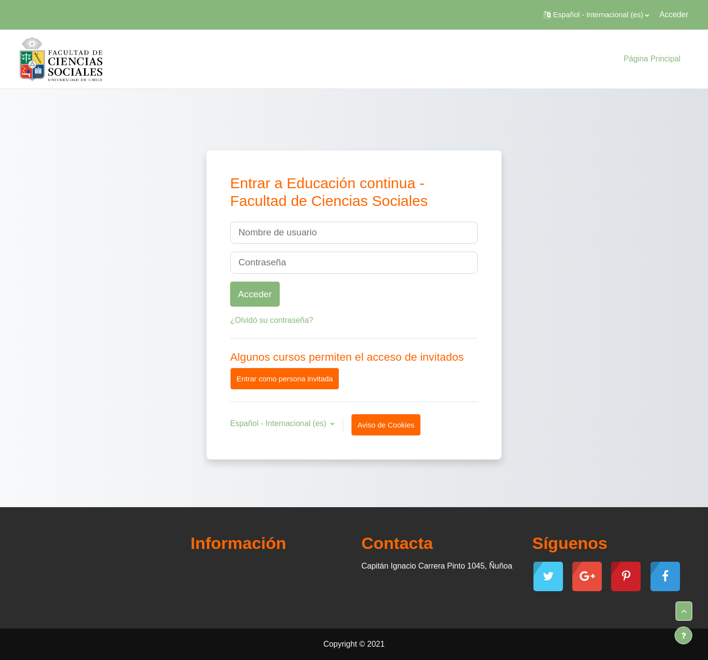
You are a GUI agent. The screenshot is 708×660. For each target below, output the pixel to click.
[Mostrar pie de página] (683, 635)
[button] (596, 14)
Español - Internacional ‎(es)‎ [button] (279, 423)
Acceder (673, 14)
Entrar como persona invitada (284, 378)
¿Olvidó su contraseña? (271, 320)
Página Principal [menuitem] (651, 59)
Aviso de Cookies (385, 425)
